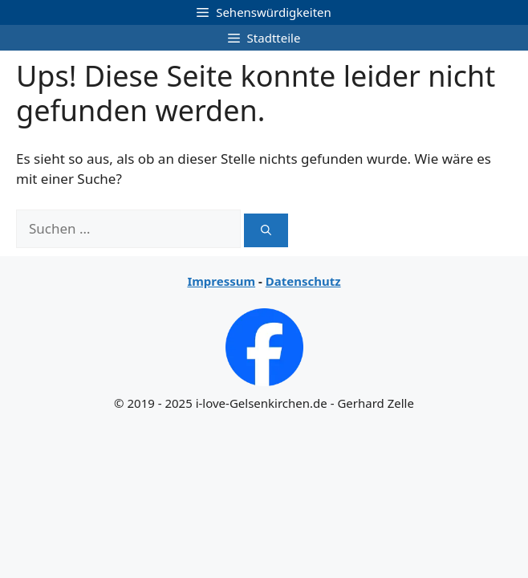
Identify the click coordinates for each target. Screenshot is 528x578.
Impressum (221, 281)
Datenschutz (303, 281)
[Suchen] (266, 230)
